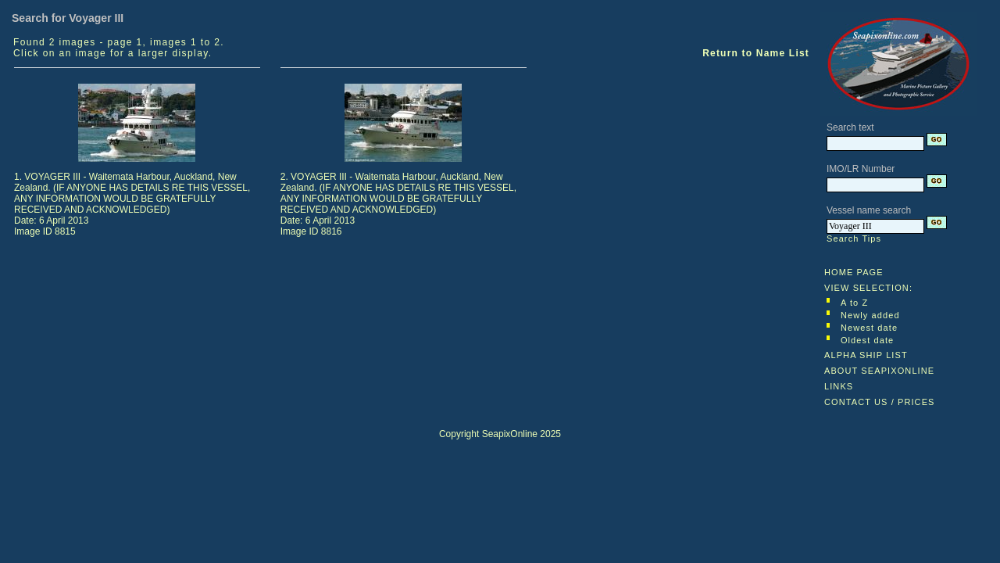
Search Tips (854, 238)
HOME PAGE (854, 272)
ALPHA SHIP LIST (866, 355)
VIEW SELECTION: (868, 287)
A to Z (854, 302)
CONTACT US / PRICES (879, 402)
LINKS (838, 386)
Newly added (870, 315)
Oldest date (867, 340)
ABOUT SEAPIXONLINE (879, 370)
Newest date (869, 327)
